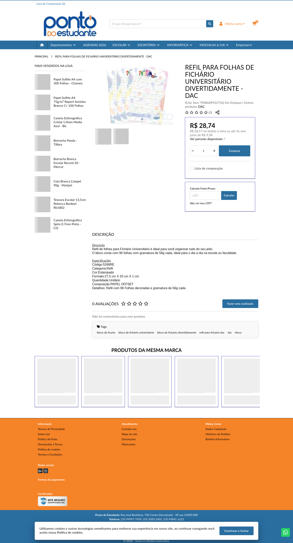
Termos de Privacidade (51, 429)
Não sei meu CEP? (201, 203)
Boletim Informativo (217, 439)
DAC (201, 106)
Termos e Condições (50, 454)
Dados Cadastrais (216, 429)
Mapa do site (129, 434)
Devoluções (129, 439)
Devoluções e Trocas (50, 444)
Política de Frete (47, 439)
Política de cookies (49, 449)
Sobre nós (44, 434)
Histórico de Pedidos (218, 434)
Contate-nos (129, 429)
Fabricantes (129, 444)
